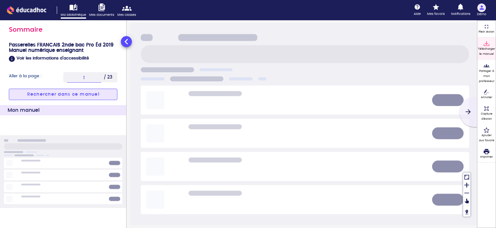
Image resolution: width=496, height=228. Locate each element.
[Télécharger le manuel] (486, 48)
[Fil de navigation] (466, 211)
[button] (63, 59)
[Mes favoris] (436, 10)
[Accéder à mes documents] (103, 10)
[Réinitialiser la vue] (466, 176)
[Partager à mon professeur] (486, 73)
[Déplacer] (466, 201)
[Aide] (417, 10)
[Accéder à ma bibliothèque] (75, 11)
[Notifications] (461, 10)
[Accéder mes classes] (128, 10)
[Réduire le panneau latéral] (126, 41)
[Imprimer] (486, 154)
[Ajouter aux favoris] (486, 135)
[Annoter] (486, 94)
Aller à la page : (25, 76)
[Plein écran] (486, 29)
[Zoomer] (466, 184)
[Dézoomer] (466, 192)
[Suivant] (468, 112)
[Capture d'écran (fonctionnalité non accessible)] (486, 113)
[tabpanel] (63, 131)
